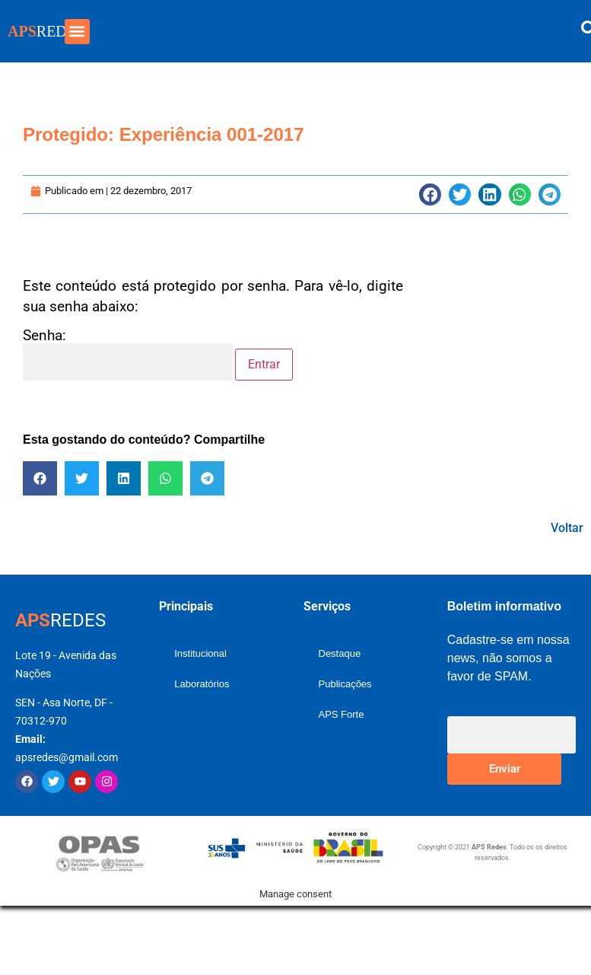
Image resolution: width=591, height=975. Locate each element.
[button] (77, 31)
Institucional (200, 653)
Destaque (340, 653)
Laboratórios (201, 684)
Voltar (567, 528)
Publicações (345, 684)
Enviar (504, 769)
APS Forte (341, 714)
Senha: (128, 354)
